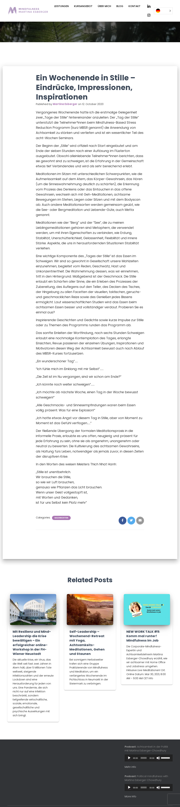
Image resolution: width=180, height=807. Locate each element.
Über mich (104, 6)
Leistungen (61, 6)
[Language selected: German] (163, 10)
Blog (119, 6)
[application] (149, 757)
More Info (130, 796)
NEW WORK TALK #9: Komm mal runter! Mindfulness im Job (143, 636)
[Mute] (158, 758)
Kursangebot (83, 6)
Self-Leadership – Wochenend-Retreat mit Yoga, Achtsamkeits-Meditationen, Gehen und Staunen (87, 642)
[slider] (144, 758)
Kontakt (134, 6)
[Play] (129, 758)
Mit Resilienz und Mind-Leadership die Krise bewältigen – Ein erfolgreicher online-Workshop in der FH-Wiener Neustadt (32, 642)
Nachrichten (61, 517)
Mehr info (130, 767)
